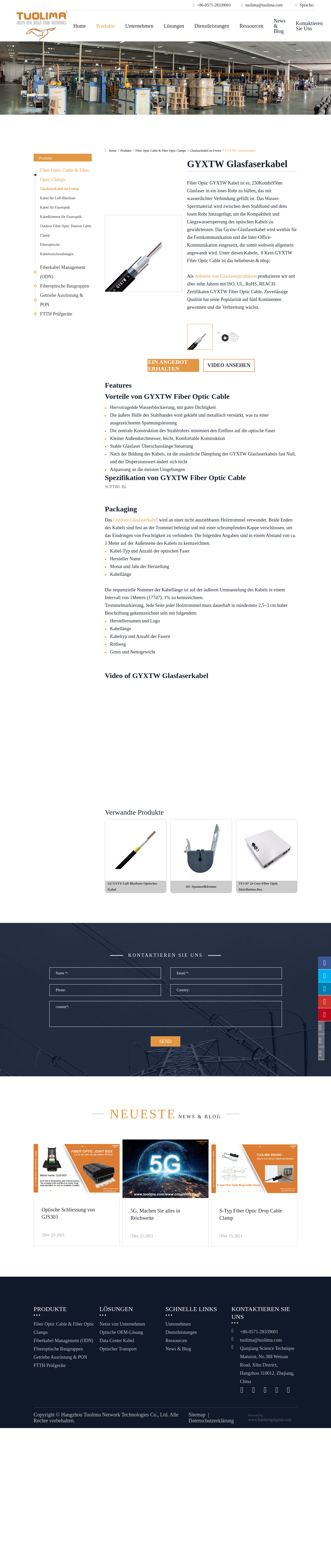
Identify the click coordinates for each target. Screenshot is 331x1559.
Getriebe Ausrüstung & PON (61, 300)
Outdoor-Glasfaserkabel (135, 520)
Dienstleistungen (212, 25)
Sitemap (197, 1421)
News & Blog (280, 26)
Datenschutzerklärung (211, 1427)
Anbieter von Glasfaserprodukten (226, 276)
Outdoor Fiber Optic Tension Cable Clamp (65, 230)
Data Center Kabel (116, 1346)
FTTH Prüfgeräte (56, 314)
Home (79, 25)
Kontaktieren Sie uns (309, 26)
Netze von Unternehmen (122, 1330)
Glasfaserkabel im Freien (59, 189)
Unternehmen (139, 25)
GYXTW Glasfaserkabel (240, 150)
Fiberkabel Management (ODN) (62, 272)
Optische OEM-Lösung (121, 1338)
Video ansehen (228, 365)
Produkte (105, 25)
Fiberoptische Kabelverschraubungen (56, 249)
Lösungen (174, 25)
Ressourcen (251, 25)
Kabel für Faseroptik (55, 207)
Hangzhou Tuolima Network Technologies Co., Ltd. (114, 1421)
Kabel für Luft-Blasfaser (58, 198)
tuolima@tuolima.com (261, 1346)
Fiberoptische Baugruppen (64, 286)
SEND (165, 1050)
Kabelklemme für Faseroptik (61, 217)
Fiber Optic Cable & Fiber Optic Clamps (64, 175)
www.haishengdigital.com (269, 1426)
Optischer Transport (118, 1355)
